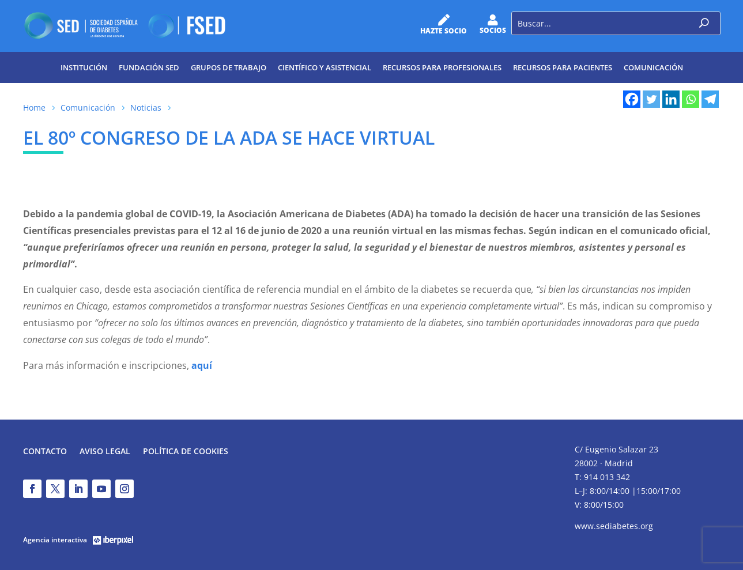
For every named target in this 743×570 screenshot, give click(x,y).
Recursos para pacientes (562, 67)
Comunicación (653, 67)
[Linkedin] (671, 99)
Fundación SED (149, 67)
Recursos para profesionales (442, 67)
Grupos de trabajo (228, 67)
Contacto (45, 451)
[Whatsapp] (690, 99)
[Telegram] (710, 99)
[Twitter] (651, 99)
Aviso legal (105, 451)
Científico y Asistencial (324, 67)
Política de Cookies (185, 451)
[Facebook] (631, 99)
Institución (84, 67)
